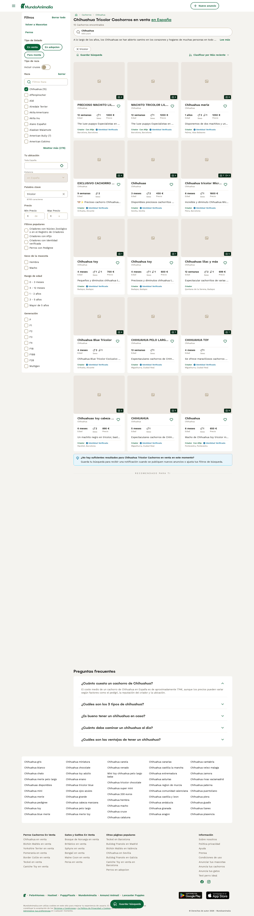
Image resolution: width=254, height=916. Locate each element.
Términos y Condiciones (65, 908)
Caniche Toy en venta (35, 866)
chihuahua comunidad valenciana (168, 790)
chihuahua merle (34, 796)
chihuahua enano (76, 779)
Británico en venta (75, 843)
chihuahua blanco (34, 767)
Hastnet (52, 895)
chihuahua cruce (117, 811)
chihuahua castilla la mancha (166, 767)
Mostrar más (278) (54, 148)
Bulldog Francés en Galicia (121, 857)
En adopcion (52, 47)
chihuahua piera (199, 796)
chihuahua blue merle (37, 814)
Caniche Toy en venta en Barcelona (120, 864)
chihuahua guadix (200, 802)
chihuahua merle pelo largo (40, 779)
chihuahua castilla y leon (164, 796)
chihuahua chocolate (78, 767)
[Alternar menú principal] (13, 6)
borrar (61, 74)
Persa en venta (73, 862)
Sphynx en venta (74, 848)
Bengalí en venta (74, 853)
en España (161, 19)
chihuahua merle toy (78, 814)
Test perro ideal (208, 875)
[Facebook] (202, 882)
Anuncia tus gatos (209, 871)
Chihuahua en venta (34, 839)
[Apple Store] (218, 895)
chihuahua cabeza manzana (82, 802)
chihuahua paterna (201, 785)
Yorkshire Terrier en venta (38, 848)
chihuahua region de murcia (165, 785)
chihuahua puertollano (203, 790)
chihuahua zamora (201, 773)
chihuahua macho (117, 805)
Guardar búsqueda (89, 54)
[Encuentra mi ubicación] (61, 165)
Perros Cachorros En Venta (39, 834)
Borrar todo (58, 17)
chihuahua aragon (159, 814)
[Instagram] (209, 882)
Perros (29, 32)
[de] (37, 216)
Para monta (34, 54)
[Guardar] (118, 106)
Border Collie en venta (36, 857)
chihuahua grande (76, 796)
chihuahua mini (33, 790)
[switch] (46, 67)
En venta (32, 47)
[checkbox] (26, 89)
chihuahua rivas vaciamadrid (207, 779)
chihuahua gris (32, 761)
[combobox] (41, 165)
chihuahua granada (160, 808)
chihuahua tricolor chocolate (124, 782)
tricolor (82, 49)
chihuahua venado (118, 767)
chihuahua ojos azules (79, 790)
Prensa (203, 853)
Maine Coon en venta (77, 857)
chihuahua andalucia (161, 802)
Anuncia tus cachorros (212, 866)
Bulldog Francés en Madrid (122, 843)
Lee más (225, 39)
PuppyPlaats (67, 895)
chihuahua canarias (160, 761)
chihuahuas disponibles (38, 785)
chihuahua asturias (160, 779)
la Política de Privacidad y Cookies (94, 908)
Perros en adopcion (117, 869)
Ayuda (202, 848)
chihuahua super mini (120, 788)
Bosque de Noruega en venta (82, 839)
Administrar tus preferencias (37, 911)
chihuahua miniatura (78, 761)
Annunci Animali (109, 895)
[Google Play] (190, 895)
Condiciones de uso (210, 857)
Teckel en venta (32, 862)
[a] (60, 216)
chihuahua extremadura (163, 773)
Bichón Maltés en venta (37, 843)
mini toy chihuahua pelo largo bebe (124, 775)
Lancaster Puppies (133, 895)
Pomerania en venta (35, 853)
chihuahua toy (32, 808)
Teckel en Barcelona (118, 839)
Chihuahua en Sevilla (118, 853)
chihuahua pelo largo (78, 808)
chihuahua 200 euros (119, 794)
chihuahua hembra (118, 800)
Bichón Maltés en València (121, 848)
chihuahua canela (117, 761)
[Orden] (209, 55)
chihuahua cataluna (118, 817)
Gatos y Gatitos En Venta (80, 834)
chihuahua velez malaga (204, 767)
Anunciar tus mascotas (212, 862)
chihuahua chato (34, 773)
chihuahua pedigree (35, 802)
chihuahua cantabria (202, 761)
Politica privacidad (209, 843)
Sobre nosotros (208, 839)
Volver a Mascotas (36, 24)
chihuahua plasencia (202, 814)
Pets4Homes (36, 895)
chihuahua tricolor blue (79, 785)
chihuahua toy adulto (78, 773)
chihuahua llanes (200, 808)
